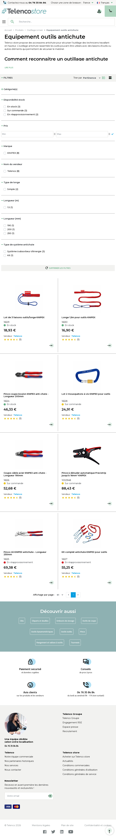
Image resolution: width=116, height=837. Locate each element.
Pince (82, 631)
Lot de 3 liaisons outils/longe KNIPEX (24, 317)
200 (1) (10, 229)
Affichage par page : (44, 594)
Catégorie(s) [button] (9, 89)
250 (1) (10, 233)
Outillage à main (35, 30)
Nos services (11, 765)
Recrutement (70, 731)
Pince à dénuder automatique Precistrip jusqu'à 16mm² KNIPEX (84, 474)
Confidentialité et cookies (97, 825)
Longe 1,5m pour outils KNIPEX (78, 317)
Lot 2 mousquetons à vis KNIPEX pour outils (86, 394)
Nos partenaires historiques (19, 761)
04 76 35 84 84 (38, 2)
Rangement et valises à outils (50, 642)
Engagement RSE (72, 722)
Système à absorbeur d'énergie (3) (26, 251)
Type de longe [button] (10, 182)
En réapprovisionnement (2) (22, 114)
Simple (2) (12, 189)
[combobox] (61, 22)
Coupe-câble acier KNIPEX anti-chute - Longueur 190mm (25, 474)
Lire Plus (9, 67)
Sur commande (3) (17, 110)
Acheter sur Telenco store (76, 756)
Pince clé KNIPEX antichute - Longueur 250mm (25, 553)
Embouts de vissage (65, 620)
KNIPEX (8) (13, 153)
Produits (19, 30)
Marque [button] (6, 146)
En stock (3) (13, 106)
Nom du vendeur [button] (11, 164)
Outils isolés (66, 631)
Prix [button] (4, 125)
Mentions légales (41, 825)
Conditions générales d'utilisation (80, 769)
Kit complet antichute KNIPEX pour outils (84, 552)
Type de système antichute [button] (17, 244)
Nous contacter (13, 769)
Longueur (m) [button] (10, 200)
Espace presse (70, 727)
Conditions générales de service (79, 774)
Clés (22, 620)
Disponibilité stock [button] (13, 99)
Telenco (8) (13, 171)
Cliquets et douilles (40, 620)
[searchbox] (66, 22)
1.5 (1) (10, 207)
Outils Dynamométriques (42, 631)
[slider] (11, 339)
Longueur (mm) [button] (11, 218)
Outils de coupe (89, 620)
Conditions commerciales (76, 765)
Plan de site (67, 825)
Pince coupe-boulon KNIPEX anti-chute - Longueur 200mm (26, 395)
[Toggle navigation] (4, 22)
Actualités (68, 761)
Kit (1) (10, 255)
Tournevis (75, 642)
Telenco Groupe (71, 718)
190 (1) (10, 225)
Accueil (8, 30)
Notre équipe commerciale (19, 756)
